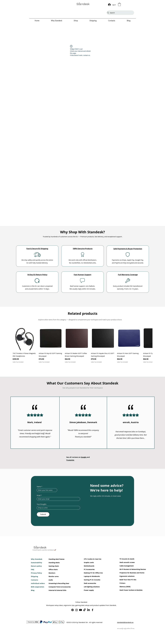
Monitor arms (54, 576)
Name (39, 486)
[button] (119, 4)
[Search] (120, 12)
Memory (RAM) (125, 587)
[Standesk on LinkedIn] (88, 610)
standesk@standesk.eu (125, 622)
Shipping (34, 576)
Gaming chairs (54, 566)
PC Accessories (89, 569)
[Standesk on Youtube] (80, 610)
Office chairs (53, 569)
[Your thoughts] (58, 507)
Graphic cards (89, 562)
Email (39, 495)
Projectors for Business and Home (126, 573)
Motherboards (89, 566)
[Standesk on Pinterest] (72, 610)
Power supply (89, 590)
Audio (51, 580)
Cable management (126, 566)
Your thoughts (41, 504)
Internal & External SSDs (55, 590)
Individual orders (37, 583)
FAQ (32, 569)
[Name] (46, 490)
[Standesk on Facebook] (92, 610)
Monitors (52, 573)
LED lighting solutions (90, 587)
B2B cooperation (37, 587)
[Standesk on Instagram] (76, 610)
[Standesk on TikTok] (84, 610)
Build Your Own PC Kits (126, 580)
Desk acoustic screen (126, 562)
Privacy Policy (36, 573)
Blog (32, 590)
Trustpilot (70, 460)
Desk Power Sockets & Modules (126, 590)
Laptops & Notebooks (90, 576)
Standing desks (54, 563)
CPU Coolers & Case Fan (90, 559)
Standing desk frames (55, 559)
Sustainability (36, 562)
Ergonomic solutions (126, 576)
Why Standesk (36, 559)
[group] (82, 344)
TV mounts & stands (126, 559)
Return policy (36, 566)
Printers (122, 583)
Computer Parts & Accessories (55, 587)
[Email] (58, 499)
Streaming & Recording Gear (55, 583)
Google (84, 457)
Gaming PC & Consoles (90, 580)
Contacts (34, 580)
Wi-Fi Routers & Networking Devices (126, 569)
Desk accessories (90, 583)
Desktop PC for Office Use (90, 573)
